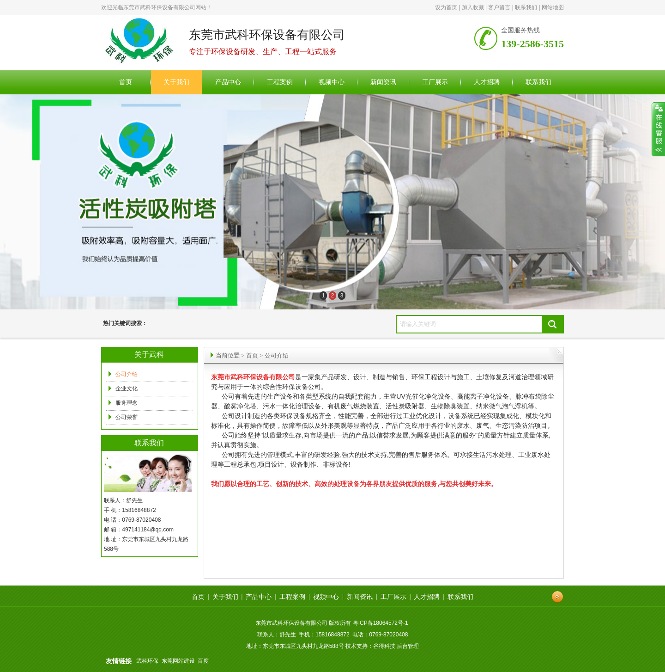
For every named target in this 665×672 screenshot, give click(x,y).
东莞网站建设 (178, 661)
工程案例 (292, 596)
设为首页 (446, 7)
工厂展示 (393, 596)
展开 (658, 129)
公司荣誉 (126, 417)
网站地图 (553, 7)
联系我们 (526, 7)
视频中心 (326, 596)
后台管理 (408, 646)
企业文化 (126, 388)
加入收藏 (473, 7)
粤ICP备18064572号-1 (380, 623)
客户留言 (499, 7)
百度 (203, 661)
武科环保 (147, 661)
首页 (252, 355)
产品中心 (259, 596)
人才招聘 (427, 596)
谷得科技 (384, 646)
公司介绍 (126, 374)
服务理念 (126, 403)
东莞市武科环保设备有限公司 (159, 7)
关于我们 (225, 596)
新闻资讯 (360, 596)
